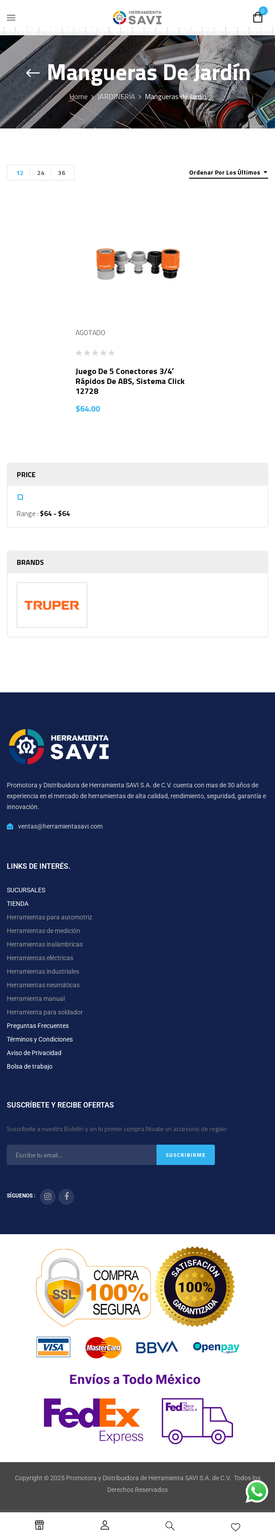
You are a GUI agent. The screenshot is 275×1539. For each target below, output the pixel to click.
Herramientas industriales (43, 971)
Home (78, 96)
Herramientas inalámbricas (45, 944)
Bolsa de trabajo (29, 1066)
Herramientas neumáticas (43, 985)
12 (20, 172)
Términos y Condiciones (40, 1039)
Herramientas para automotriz (49, 917)
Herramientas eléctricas (40, 957)
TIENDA (17, 903)
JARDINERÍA (116, 96)
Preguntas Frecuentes (38, 1025)
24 (40, 172)
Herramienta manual (36, 998)
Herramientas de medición (43, 930)
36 (61, 172)
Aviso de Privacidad (34, 1052)
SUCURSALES (26, 890)
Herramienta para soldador (45, 1012)
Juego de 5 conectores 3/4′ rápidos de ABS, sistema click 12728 (130, 381)
